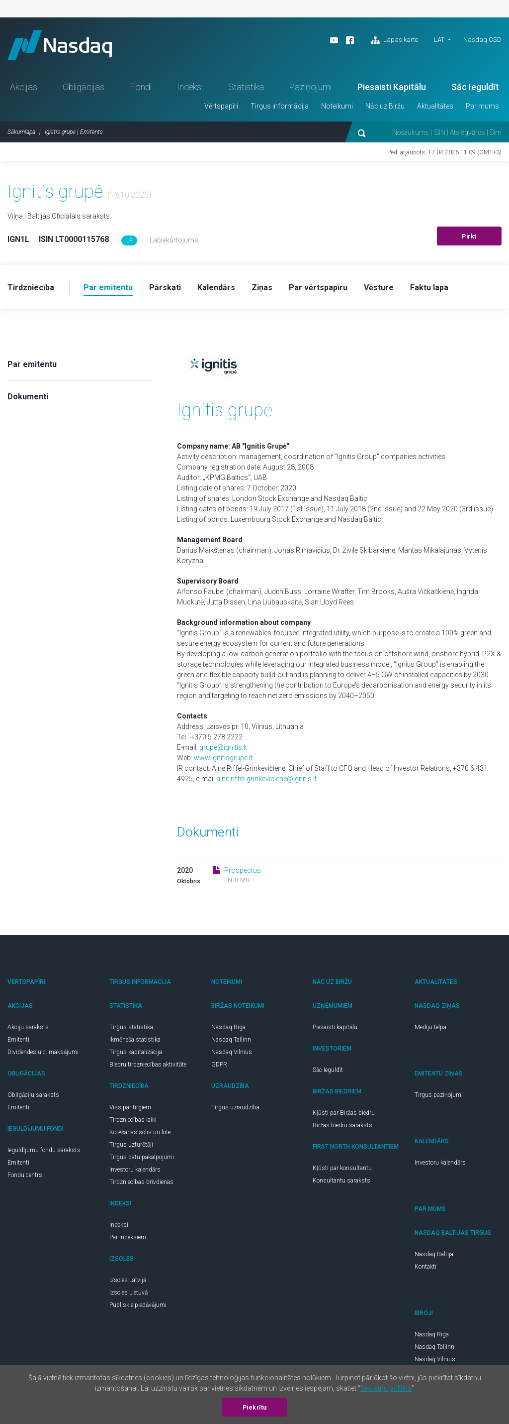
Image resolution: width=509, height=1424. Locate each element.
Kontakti (425, 1266)
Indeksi (190, 87)
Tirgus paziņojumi (439, 1094)
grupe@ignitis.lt (223, 747)
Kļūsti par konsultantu (342, 1168)
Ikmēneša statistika (135, 1039)
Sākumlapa (21, 131)
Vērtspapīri (221, 106)
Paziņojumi (310, 87)
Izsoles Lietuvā (128, 1292)
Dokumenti (27, 396)
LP (129, 240)
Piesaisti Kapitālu (391, 87)
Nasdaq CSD (482, 39)
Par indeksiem (127, 1237)
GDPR (219, 1064)
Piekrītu (255, 1407)
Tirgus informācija (280, 106)
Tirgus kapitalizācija (135, 1052)
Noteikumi (337, 106)
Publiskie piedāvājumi (138, 1305)
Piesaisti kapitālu (335, 1027)
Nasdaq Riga (228, 1027)
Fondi (141, 87)
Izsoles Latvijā (127, 1280)
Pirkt (469, 236)
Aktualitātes (435, 106)
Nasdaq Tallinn (231, 1039)
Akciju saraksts (28, 1027)
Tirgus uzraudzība (235, 1107)
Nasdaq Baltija (434, 1254)
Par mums (482, 106)
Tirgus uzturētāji (131, 1144)
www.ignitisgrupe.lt (223, 758)
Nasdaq (59, 45)
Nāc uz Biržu (385, 106)
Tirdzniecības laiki (133, 1119)
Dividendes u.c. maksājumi (43, 1052)
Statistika (246, 87)
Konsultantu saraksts (341, 1180)
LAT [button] (439, 39)
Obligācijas (83, 87)
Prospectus (242, 870)
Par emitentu (32, 364)
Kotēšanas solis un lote (139, 1132)
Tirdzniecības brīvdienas (141, 1182)
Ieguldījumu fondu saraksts (44, 1150)
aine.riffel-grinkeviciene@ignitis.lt (266, 779)
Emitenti (18, 1039)
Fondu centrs (24, 1175)
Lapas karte (394, 40)
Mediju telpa (430, 1027)
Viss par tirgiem (130, 1107)
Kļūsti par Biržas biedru (344, 1112)
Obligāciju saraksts (33, 1094)
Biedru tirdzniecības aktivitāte (147, 1064)
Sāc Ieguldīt (475, 87)
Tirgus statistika (131, 1027)
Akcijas (23, 87)
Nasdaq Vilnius (231, 1052)
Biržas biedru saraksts (342, 1125)
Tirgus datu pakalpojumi (141, 1157)
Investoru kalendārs (135, 1169)
